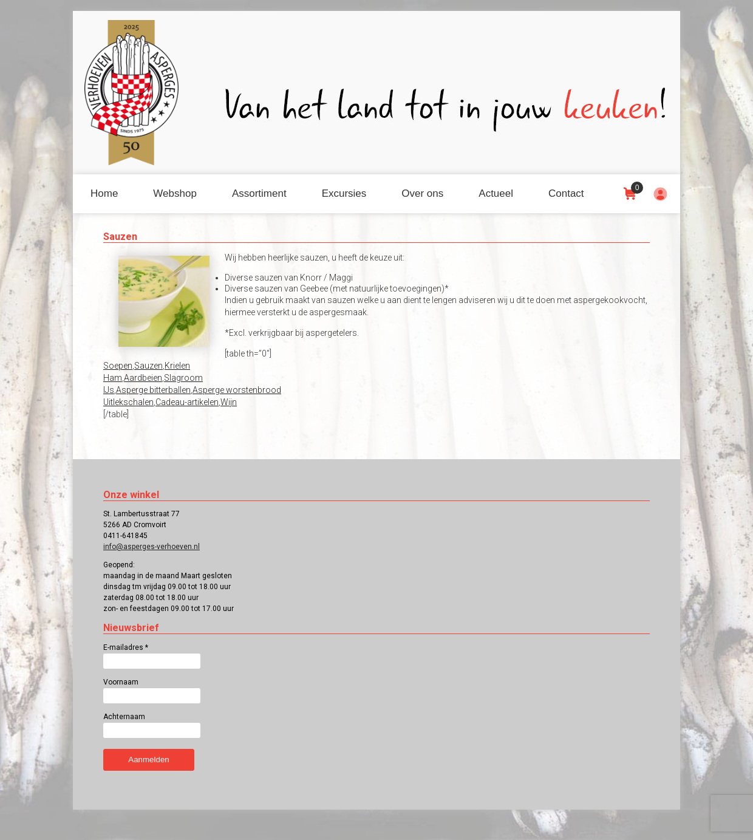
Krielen (177, 365)
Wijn (228, 402)
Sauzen (148, 365)
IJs (108, 390)
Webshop (175, 193)
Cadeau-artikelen (187, 402)
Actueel (496, 193)
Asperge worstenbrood (237, 390)
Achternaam (124, 716)
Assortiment (259, 193)
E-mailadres (125, 647)
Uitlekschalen (128, 402)
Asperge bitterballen (153, 390)
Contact (566, 193)
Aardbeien (143, 378)
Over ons (422, 193)
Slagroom (183, 378)
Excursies (344, 193)
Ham (112, 378)
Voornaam (120, 682)
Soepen (117, 365)
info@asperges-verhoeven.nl (151, 546)
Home (104, 193)
